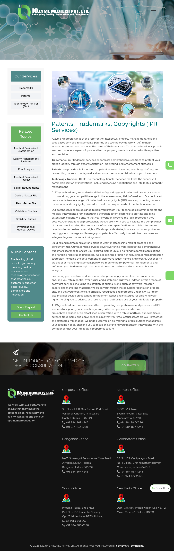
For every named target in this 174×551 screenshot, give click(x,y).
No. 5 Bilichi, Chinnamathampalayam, (139, 462)
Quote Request (26, 307)
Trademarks (26, 88)
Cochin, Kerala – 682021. (77, 418)
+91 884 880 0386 (75, 525)
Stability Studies (26, 219)
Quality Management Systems (26, 160)
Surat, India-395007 (74, 520)
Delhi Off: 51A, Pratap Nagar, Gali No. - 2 (141, 507)
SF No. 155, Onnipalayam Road (135, 458)
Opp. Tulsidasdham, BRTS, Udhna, (82, 516)
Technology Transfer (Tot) (26, 105)
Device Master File (26, 195)
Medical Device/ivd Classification (26, 150)
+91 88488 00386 (130, 422)
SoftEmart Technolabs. (130, 545)
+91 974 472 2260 (75, 426)
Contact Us (26, 315)
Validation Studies (26, 211)
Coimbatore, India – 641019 (133, 467)
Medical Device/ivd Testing (26, 178)
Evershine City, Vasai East (132, 413)
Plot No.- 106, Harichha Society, (81, 512)
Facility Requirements (26, 187)
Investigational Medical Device (25, 228)
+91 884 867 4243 (75, 422)
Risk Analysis (26, 169)
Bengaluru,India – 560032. (78, 467)
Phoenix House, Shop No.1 (78, 507)
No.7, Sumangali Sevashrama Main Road (86, 458)
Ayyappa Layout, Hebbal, (77, 462)
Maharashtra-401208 (129, 418)
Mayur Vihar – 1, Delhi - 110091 (135, 512)
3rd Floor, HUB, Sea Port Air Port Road (85, 409)
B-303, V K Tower (127, 409)
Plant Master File (26, 203)
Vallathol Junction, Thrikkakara (80, 413)
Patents (25, 95)
